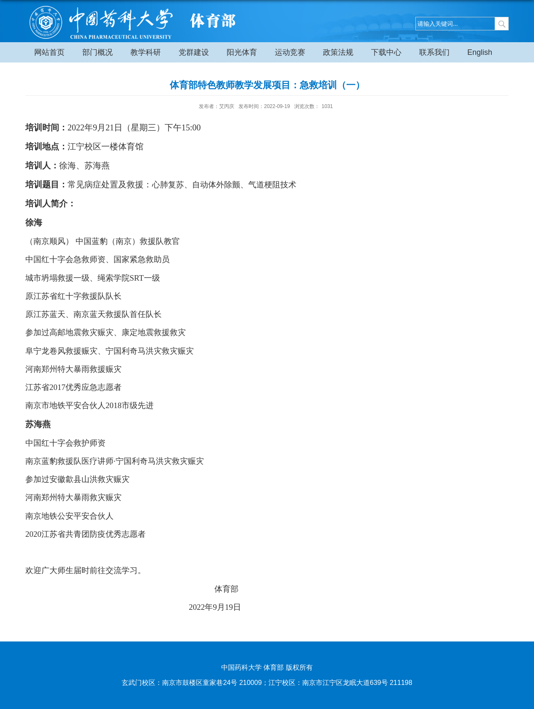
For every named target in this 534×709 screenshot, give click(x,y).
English (479, 52)
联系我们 (434, 52)
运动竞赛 (290, 52)
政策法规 (338, 52)
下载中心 (386, 52)
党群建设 (194, 52)
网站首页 (49, 52)
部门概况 (97, 52)
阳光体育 (242, 52)
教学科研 (145, 52)
